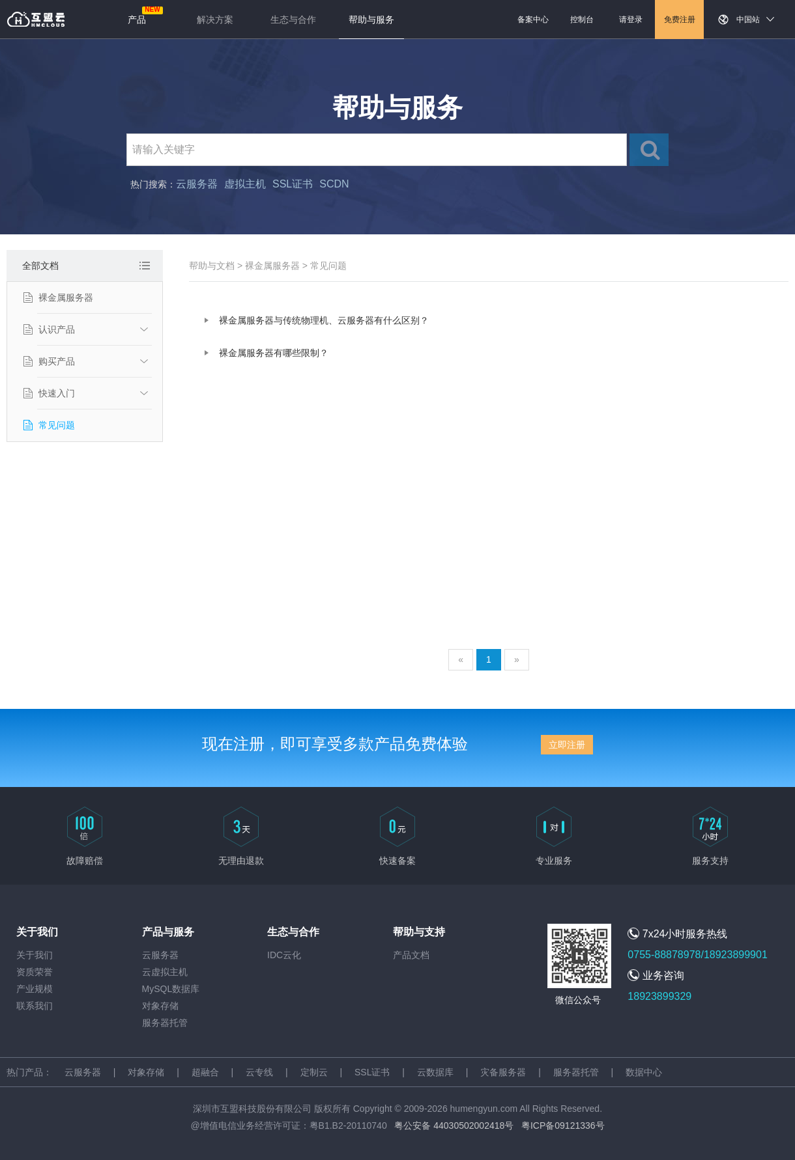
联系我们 (34, 1006)
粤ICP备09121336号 (563, 1125)
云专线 (259, 1072)
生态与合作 (293, 19)
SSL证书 (292, 183)
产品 (137, 19)
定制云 (314, 1072)
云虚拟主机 (165, 972)
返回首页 (36, 19)
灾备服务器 (503, 1072)
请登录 (631, 19)
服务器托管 (165, 1022)
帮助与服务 (371, 19)
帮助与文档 (212, 265)
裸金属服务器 (65, 297)
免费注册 (679, 19)
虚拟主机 (245, 183)
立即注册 (567, 744)
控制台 (582, 19)
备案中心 (533, 19)
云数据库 (435, 1072)
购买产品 (56, 361)
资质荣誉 (34, 972)
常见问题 (56, 425)
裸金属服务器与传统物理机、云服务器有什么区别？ (324, 320)
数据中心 (644, 1072)
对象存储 (160, 1006)
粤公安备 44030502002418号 (453, 1125)
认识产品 (56, 329)
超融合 (205, 1072)
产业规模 (34, 989)
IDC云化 (284, 955)
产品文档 (411, 955)
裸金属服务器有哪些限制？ (273, 353)
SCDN (334, 183)
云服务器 (197, 183)
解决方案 (215, 19)
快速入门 (56, 393)
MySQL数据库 (171, 989)
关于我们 (34, 955)
